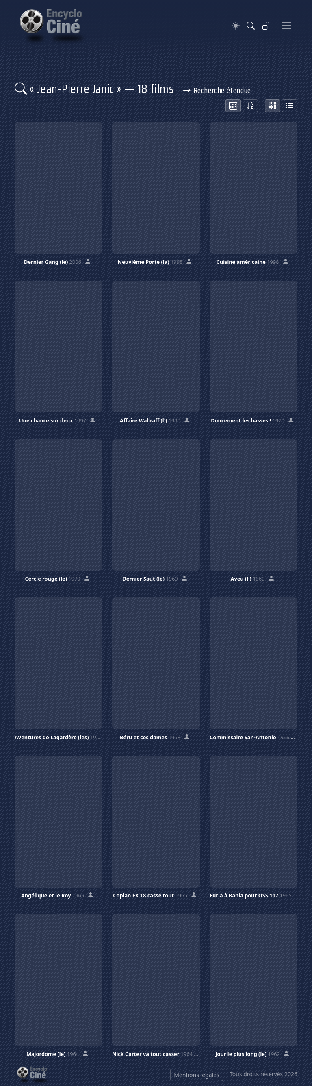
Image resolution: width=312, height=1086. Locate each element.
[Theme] (235, 26)
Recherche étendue (217, 90)
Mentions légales (196, 1075)
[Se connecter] (266, 25)
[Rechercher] (251, 25)
